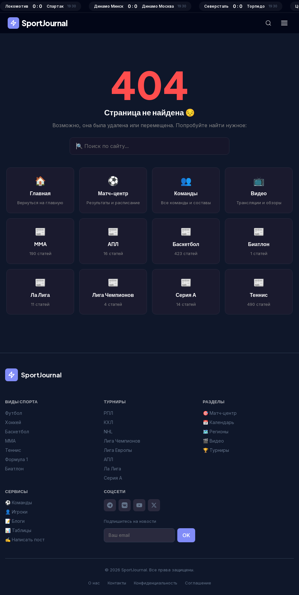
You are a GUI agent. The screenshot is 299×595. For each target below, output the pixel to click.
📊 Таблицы (18, 530)
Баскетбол (17, 431)
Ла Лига (112, 468)
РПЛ (108, 413)
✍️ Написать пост (25, 539)
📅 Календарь (218, 422)
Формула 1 (16, 459)
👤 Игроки (16, 511)
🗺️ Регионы (215, 431)
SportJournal (37, 23)
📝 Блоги (15, 521)
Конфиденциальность (155, 582)
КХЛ (108, 422)
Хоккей (13, 422)
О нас (94, 582)
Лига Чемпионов (122, 441)
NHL (108, 431)
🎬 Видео (213, 441)
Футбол (13, 413)
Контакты (117, 582)
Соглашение (198, 582)
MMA (10, 441)
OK (186, 535)
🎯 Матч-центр (220, 413)
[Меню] (284, 23)
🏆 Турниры (216, 450)
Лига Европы (118, 450)
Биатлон (14, 468)
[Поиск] (268, 23)
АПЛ (108, 459)
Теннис (13, 450)
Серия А (113, 478)
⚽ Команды (18, 502)
